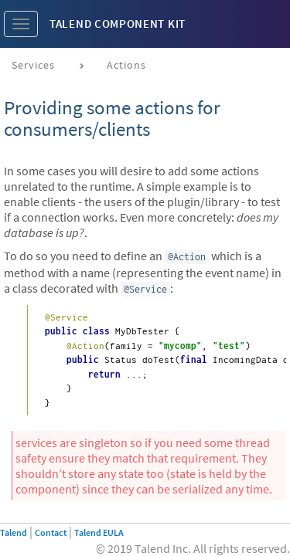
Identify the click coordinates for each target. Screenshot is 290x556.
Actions (126, 65)
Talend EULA (99, 532)
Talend (13, 532)
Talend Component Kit (117, 23)
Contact (51, 532)
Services (33, 65)
